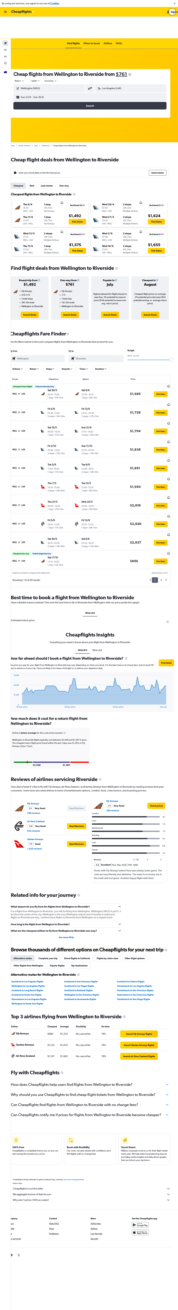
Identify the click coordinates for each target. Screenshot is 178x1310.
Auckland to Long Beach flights (33, 960)
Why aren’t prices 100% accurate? (96, 1175)
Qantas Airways (41, 803)
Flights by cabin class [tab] (113, 928)
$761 (127, 52)
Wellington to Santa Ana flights (33, 974)
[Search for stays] (5, 28)
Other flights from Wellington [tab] (34, 935)
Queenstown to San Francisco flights (139, 965)
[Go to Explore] (5, 41)
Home (18, 124)
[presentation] (135, 52)
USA (42, 124)
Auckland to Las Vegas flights (84, 956)
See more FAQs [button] (71, 901)
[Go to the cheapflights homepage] (23, 11)
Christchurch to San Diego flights (137, 969)
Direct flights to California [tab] (83, 928)
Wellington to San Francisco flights (86, 965)
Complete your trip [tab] (53, 928)
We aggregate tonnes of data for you (96, 1169)
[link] (35, 293)
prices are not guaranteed (80, 1155)
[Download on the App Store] (145, 1207)
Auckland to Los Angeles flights (33, 951)
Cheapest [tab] (24, 164)
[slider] (174, 338)
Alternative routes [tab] (29, 928)
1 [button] (157, 536)
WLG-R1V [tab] (87, 611)
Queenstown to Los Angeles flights (34, 969)
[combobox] (25, 59)
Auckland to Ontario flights (134, 951)
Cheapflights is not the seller (96, 1164)
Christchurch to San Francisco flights (139, 960)
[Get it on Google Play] (145, 1200)
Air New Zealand (42, 785)
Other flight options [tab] (141, 928)
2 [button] (164, 536)
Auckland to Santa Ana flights (32, 965)
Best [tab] (38, 164)
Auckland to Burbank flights (83, 960)
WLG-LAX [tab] (94, 570)
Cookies (54, 3)
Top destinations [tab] (85, 935)
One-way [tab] (70, 164)
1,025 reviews (40, 812)
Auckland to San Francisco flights (86, 951)
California (51, 124)
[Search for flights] (5, 21)
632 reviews (39, 794)
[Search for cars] (5, 35)
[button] (174, 3)
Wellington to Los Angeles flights (34, 956)
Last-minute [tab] (53, 164)
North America (30, 124)
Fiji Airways (39, 767)
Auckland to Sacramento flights (85, 969)
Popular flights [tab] (63, 935)
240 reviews (39, 777)
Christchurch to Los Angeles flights (138, 956)
